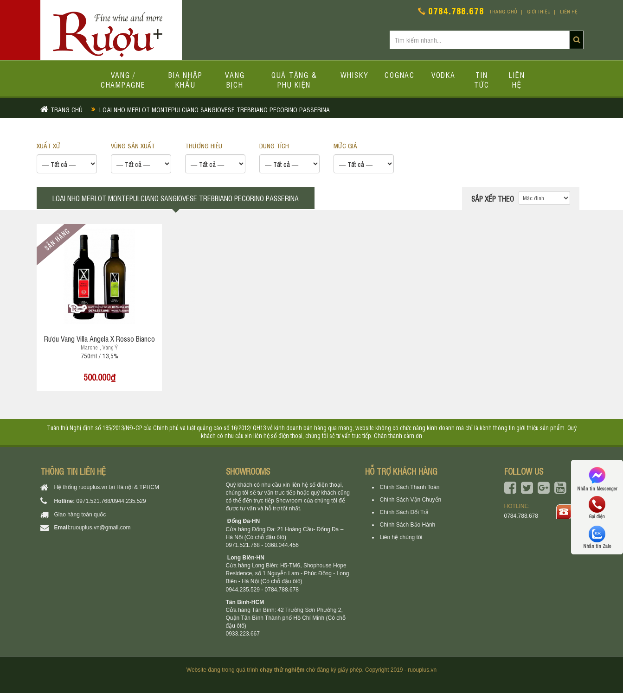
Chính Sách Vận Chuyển (411, 499)
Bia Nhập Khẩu (185, 79)
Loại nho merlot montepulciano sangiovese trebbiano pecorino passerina (214, 109)
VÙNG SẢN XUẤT (133, 145)
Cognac (400, 75)
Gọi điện (597, 507)
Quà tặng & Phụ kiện (294, 79)
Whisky (354, 75)
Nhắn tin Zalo (597, 537)
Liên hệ (569, 11)
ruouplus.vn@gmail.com (101, 527)
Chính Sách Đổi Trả (404, 512)
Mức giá (345, 145)
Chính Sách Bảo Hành (408, 524)
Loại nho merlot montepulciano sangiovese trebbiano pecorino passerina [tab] (175, 198)
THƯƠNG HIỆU (203, 145)
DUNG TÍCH (274, 145)
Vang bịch (234, 79)
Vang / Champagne (123, 79)
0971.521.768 (93, 501)
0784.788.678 (456, 10)
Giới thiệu (539, 11)
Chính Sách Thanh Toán (410, 487)
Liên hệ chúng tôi (401, 537)
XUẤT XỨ (48, 145)
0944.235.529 (129, 501)
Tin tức (481, 79)
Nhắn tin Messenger (597, 478)
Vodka (443, 75)
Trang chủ (503, 11)
